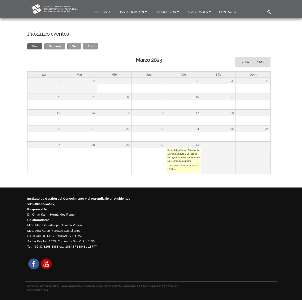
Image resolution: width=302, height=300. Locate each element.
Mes (37, 45)
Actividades (197, 12)
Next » (260, 62)
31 (197, 144)
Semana (55, 46)
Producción (165, 12)
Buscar (269, 12)
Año (90, 46)
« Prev (245, 62)
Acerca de (103, 12)
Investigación (132, 12)
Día (74, 46)
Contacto (227, 12)
